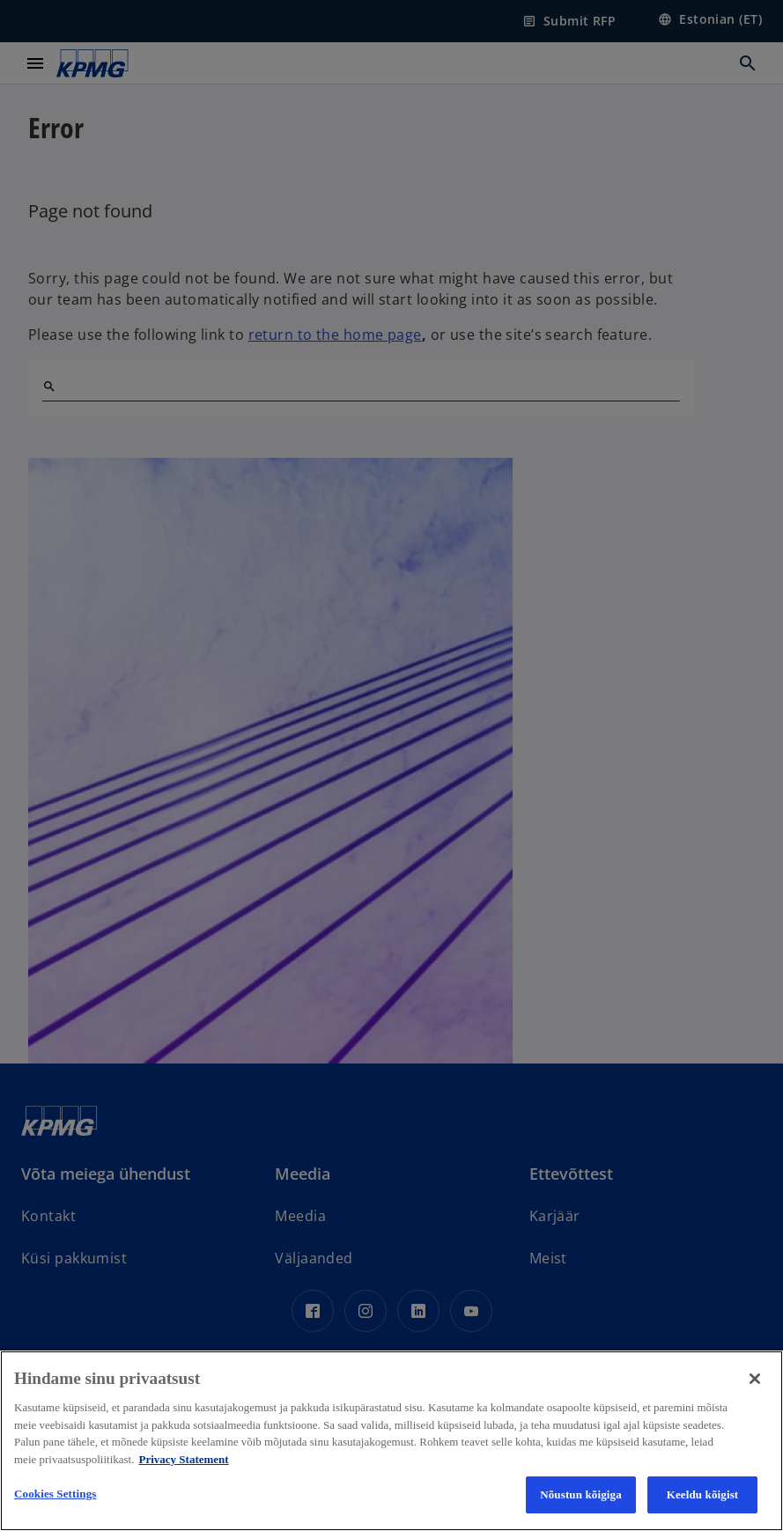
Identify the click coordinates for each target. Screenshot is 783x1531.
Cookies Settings (55, 1493)
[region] (391, 1441)
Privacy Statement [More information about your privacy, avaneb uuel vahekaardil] (183, 1459)
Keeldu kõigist (703, 1494)
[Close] (754, 1378)
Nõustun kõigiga (581, 1494)
